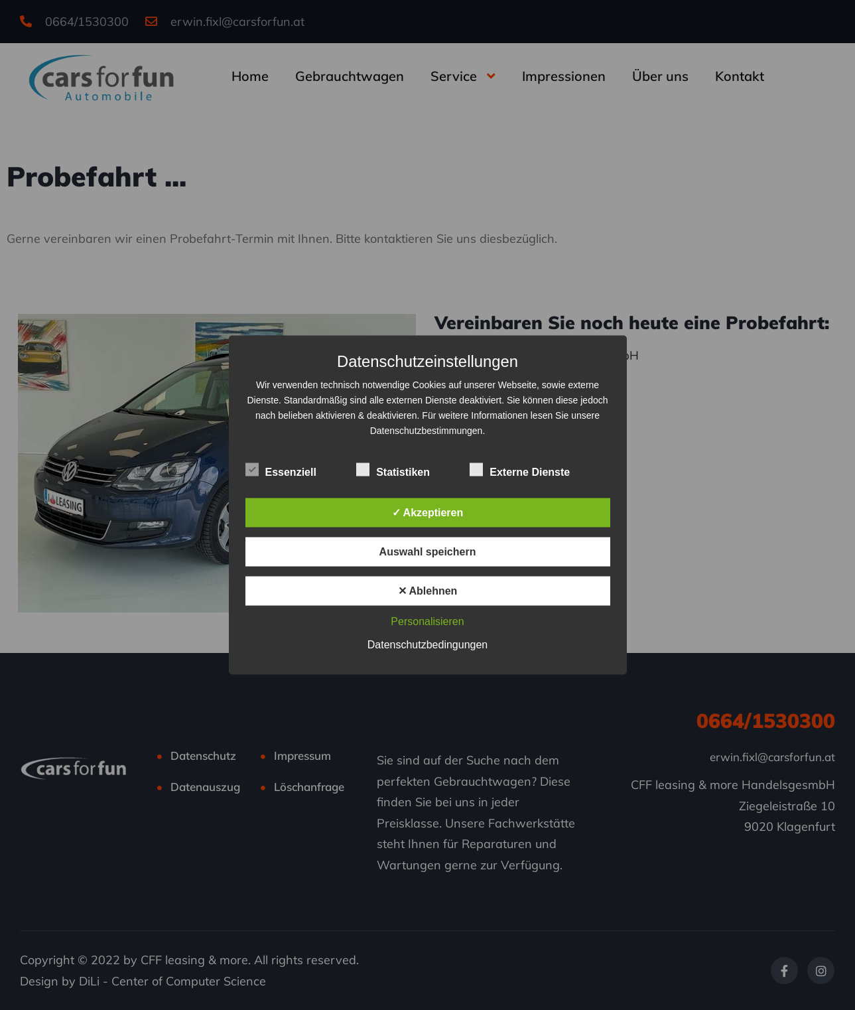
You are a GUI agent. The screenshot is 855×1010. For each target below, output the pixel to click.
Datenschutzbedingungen (427, 644)
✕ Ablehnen (428, 591)
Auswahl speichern (427, 551)
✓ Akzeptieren (428, 512)
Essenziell (280, 470)
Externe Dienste (520, 470)
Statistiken (393, 470)
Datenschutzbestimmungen (426, 430)
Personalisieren (427, 621)
